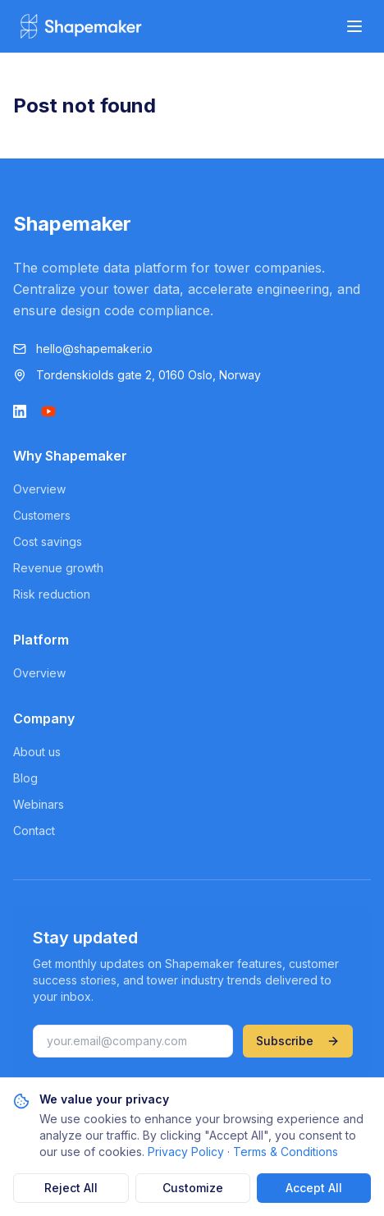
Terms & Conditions (285, 1152)
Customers (42, 515)
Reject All (71, 1188)
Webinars (38, 804)
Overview (39, 489)
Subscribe (298, 1041)
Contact (34, 830)
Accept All (314, 1188)
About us (37, 752)
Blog (25, 778)
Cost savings (47, 541)
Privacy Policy (186, 1152)
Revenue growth (58, 568)
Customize (192, 1188)
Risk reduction (51, 594)
